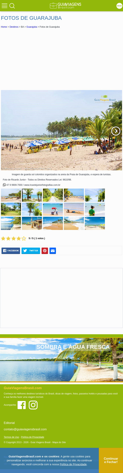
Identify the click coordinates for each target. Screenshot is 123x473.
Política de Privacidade (32, 437)
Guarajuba (31, 27)
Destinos (14, 27)
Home (4, 27)
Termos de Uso (11, 437)
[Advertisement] (61, 59)
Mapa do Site (59, 442)
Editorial (9, 422)
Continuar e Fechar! (111, 460)
